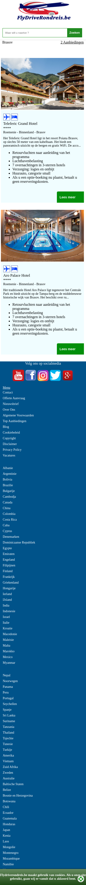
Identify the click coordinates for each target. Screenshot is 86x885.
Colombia (9, 514)
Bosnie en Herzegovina (18, 795)
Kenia (6, 835)
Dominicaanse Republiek (19, 542)
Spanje (7, 709)
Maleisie (8, 640)
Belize (7, 790)
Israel (6, 617)
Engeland (9, 559)
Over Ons (9, 409)
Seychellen (10, 704)
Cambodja (9, 496)
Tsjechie (8, 738)
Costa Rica (10, 519)
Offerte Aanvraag (14, 398)
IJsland (7, 599)
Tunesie (8, 744)
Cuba (6, 525)
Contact (8, 392)
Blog (6, 427)
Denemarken (11, 536)
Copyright (9, 438)
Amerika (8, 755)
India (6, 605)
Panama (8, 686)
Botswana (9, 801)
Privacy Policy (12, 449)
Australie (8, 778)
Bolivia (7, 479)
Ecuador (8, 812)
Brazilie (8, 485)
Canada (7, 502)
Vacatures (9, 455)
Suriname (9, 721)
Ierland (7, 594)
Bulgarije (9, 491)
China (6, 508)
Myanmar (9, 662)
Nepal (6, 675)
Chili (6, 807)
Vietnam (8, 761)
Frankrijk (9, 577)
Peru (6, 692)
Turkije (7, 749)
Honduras (9, 824)
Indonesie (9, 611)
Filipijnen (9, 565)
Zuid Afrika (10, 767)
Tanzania (8, 727)
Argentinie (10, 473)
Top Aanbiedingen (14, 421)
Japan (6, 830)
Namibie (8, 864)
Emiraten (8, 554)
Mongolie (9, 847)
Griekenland (11, 582)
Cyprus (7, 531)
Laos (6, 841)
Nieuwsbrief (11, 404)
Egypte (7, 548)
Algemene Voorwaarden (18, 415)
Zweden (8, 772)
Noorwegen (10, 681)
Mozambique (11, 858)
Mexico (8, 657)
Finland (8, 571)
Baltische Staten (13, 784)
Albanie (8, 468)
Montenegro (10, 853)
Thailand (8, 732)
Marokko (8, 651)
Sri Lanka (9, 715)
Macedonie (10, 634)
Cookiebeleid (11, 432)
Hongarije (9, 588)
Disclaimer (10, 444)
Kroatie (7, 628)
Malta (6, 645)
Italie (6, 622)
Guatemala (10, 818)
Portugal (8, 698)
